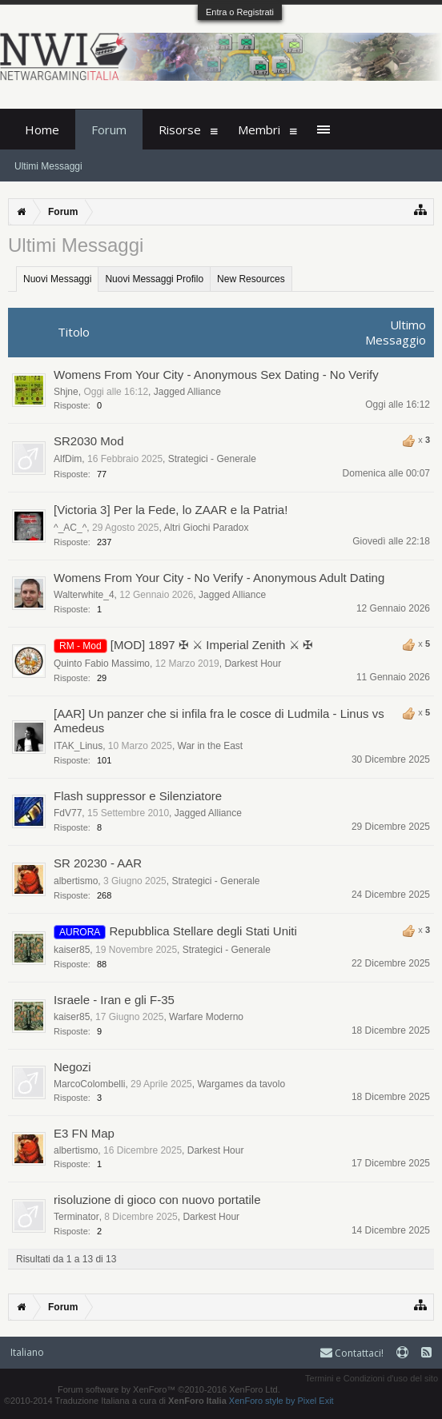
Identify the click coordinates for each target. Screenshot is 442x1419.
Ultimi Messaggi (48, 166)
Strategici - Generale (212, 458)
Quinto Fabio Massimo (102, 663)
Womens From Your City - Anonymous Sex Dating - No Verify (216, 374)
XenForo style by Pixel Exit (281, 1400)
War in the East (210, 745)
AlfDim (68, 458)
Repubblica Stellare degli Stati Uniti (203, 931)
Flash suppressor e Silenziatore (138, 796)
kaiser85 (72, 949)
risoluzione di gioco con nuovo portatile (157, 1199)
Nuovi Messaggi (57, 279)
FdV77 (68, 813)
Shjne (66, 391)
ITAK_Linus (78, 745)
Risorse (180, 130)
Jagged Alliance (187, 391)
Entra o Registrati (240, 12)
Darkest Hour (252, 663)
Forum (109, 130)
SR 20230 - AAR (98, 863)
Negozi (72, 1067)
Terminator (76, 1216)
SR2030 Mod (89, 441)
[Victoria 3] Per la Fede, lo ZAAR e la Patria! (170, 509)
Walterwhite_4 (84, 594)
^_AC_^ (70, 527)
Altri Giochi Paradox (205, 527)
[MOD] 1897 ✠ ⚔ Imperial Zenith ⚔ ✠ (211, 645)
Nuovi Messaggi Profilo (154, 279)
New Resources (251, 279)
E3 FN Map (84, 1133)
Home (42, 130)
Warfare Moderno (206, 1016)
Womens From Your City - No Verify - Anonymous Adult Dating (219, 577)
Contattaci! (352, 1353)
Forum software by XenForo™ (169, 1389)
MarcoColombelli (89, 1084)
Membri (259, 130)
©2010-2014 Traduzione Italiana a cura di (115, 1400)
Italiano (27, 1352)
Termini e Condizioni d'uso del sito (371, 1378)
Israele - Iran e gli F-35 (114, 999)
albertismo (76, 881)
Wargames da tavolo (241, 1084)
